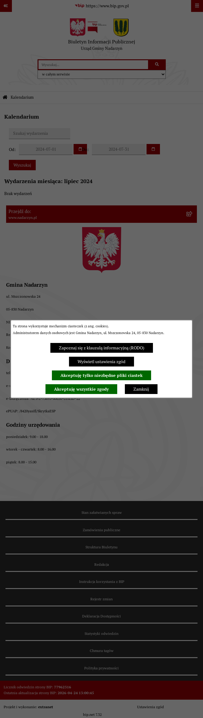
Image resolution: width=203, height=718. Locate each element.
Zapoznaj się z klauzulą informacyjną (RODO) (101, 348)
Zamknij (141, 389)
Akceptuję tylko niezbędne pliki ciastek (101, 375)
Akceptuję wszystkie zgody (81, 389)
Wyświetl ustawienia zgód (101, 361)
